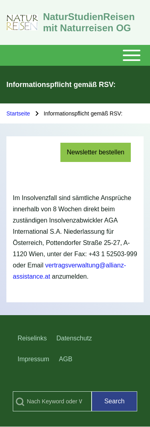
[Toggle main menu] (75, 55)
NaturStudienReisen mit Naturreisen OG (88, 22)
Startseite (18, 113)
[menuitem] (32, 338)
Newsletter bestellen (95, 152)
